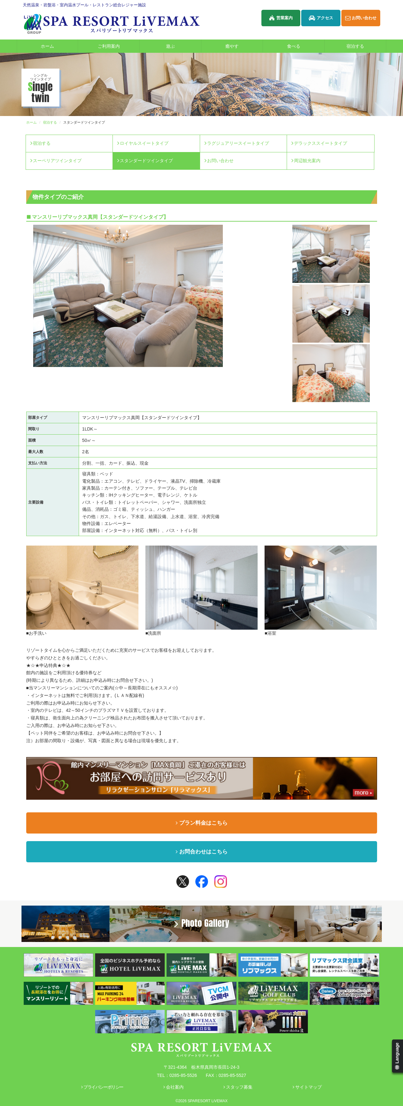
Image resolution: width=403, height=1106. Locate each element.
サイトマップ (307, 1087)
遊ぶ (183, 46)
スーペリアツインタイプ (57, 160)
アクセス (321, 17)
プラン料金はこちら (202, 823)
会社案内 (173, 1087)
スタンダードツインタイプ (146, 160)
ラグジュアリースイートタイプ (238, 143)
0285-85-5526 (183, 1075)
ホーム (47, 46)
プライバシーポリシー (102, 1087)
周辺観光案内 (307, 160)
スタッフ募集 (238, 1087)
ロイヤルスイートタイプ (144, 143)
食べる (305, 46)
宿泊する (365, 46)
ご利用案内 (118, 46)
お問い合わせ (360, 17)
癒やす (243, 46)
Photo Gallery (201, 923)
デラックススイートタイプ (320, 143)
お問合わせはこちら (202, 852)
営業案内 (281, 17)
